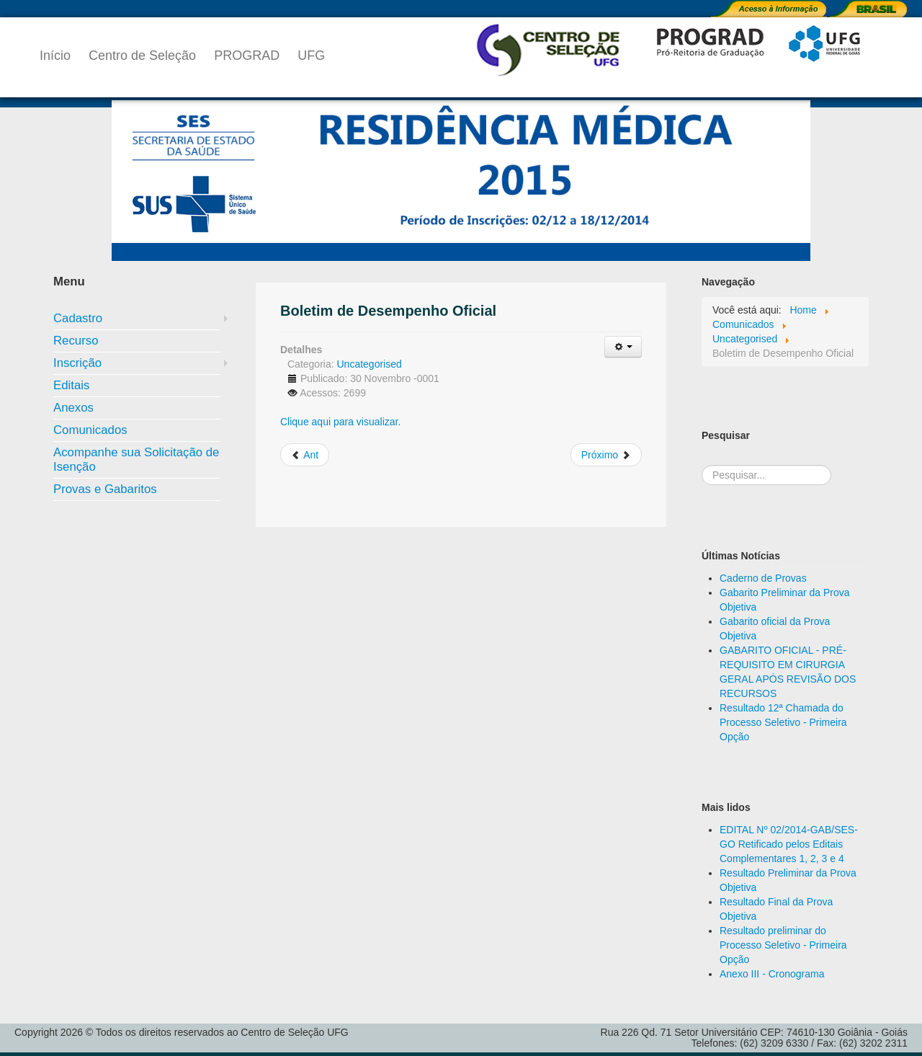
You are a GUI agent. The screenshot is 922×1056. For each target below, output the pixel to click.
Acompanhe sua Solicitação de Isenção (136, 459)
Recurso (76, 340)
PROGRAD (246, 55)
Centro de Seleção (142, 55)
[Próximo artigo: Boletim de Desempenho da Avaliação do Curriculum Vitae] (606, 454)
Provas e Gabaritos (105, 489)
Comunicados (90, 430)
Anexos (73, 407)
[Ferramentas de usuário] (623, 347)
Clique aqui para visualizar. (340, 421)
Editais (71, 385)
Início (55, 55)
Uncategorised (368, 364)
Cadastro (77, 318)
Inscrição (77, 363)
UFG (311, 55)
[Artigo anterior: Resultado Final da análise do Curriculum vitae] (304, 454)
